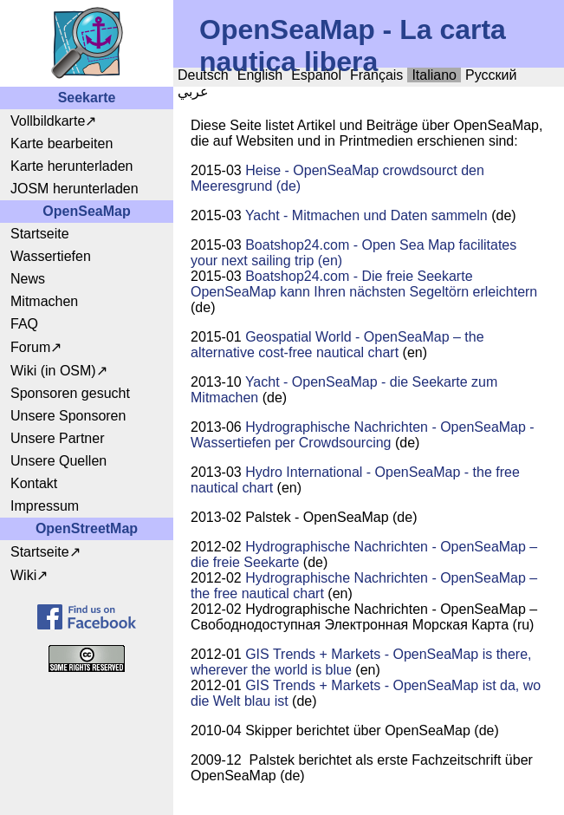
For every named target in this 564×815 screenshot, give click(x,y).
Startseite (39, 233)
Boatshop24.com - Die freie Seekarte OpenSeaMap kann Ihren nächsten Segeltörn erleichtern (364, 284)
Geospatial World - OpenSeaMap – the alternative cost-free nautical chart (337, 344)
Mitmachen (44, 301)
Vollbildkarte (47, 121)
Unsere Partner (57, 438)
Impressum (44, 506)
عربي (193, 91)
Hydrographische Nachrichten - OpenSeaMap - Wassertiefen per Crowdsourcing (363, 435)
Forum (30, 347)
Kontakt (33, 483)
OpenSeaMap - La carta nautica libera (352, 45)
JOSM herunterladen (74, 188)
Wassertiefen (50, 256)
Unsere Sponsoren (68, 415)
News (27, 278)
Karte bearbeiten (61, 143)
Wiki (23, 575)
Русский (490, 75)
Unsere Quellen (58, 460)
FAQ (24, 323)
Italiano (434, 75)
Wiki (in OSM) (53, 370)
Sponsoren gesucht (70, 393)
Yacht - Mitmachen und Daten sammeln (366, 215)
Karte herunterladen (71, 166)
